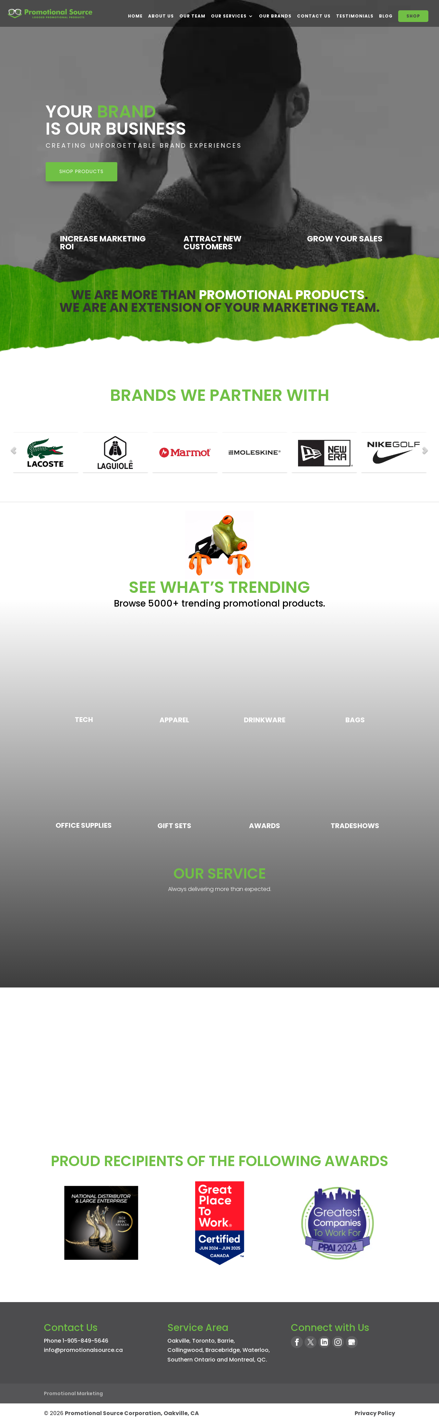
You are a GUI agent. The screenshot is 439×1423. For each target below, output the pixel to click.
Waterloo (255, 1350)
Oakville (178, 1341)
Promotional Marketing (73, 1393)
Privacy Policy (375, 1413)
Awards (264, 826)
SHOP (413, 16)
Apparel (174, 720)
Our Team (192, 16)
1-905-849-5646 (85, 1341)
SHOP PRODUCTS (81, 171)
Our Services (229, 16)
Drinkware (264, 720)
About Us (161, 16)
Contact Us (314, 16)
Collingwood (185, 1350)
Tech (84, 719)
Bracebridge (222, 1350)
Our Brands (275, 16)
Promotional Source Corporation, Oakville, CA (132, 1413)
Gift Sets (174, 826)
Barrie (225, 1341)
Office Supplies (84, 825)
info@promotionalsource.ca (83, 1350)
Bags (355, 720)
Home (135, 16)
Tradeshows (355, 826)
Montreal (241, 1360)
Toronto (203, 1341)
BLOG (386, 16)
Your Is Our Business (116, 120)
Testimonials (354, 16)
